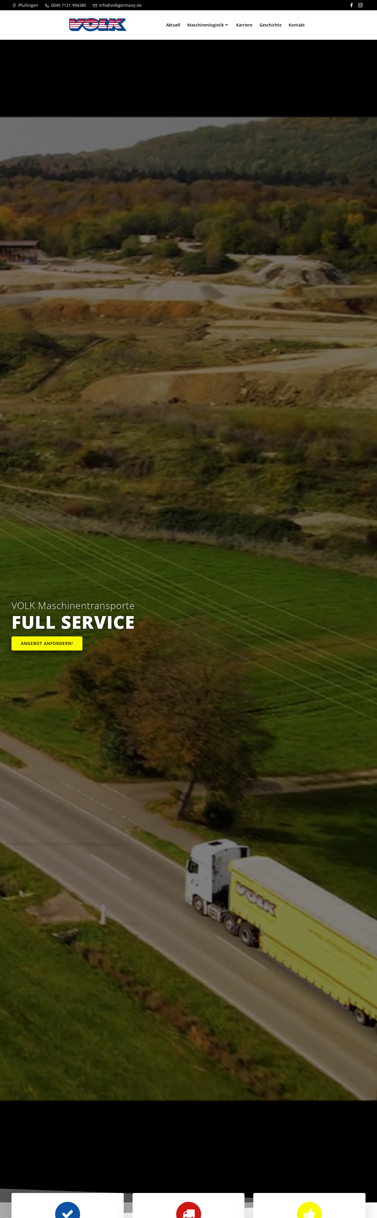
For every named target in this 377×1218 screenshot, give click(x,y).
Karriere (244, 25)
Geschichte (270, 25)
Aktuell (173, 25)
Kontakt (297, 25)
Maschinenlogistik (208, 25)
